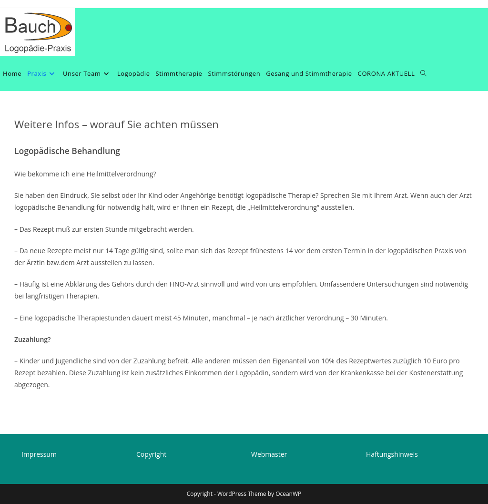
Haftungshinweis (392, 454)
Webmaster (269, 454)
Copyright (151, 454)
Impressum (39, 454)
